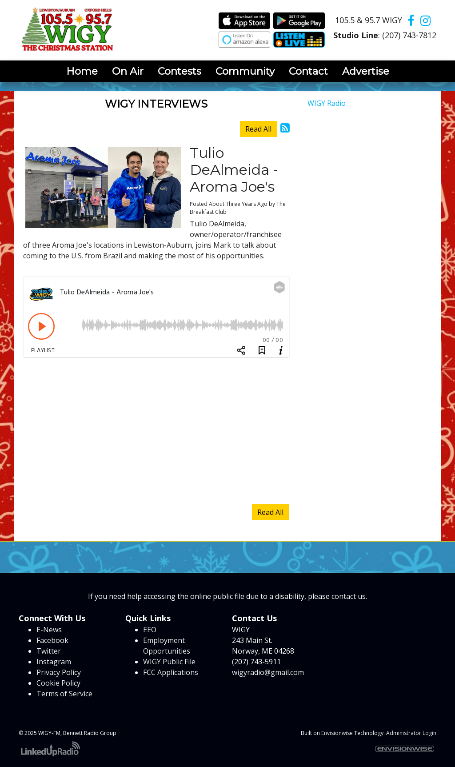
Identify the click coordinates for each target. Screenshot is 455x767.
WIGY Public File (169, 662)
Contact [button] (308, 71)
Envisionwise (337, 733)
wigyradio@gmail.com (268, 672)
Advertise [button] (365, 71)
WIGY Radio (326, 103)
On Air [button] (128, 71)
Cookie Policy (58, 683)
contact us (348, 596)
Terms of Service (64, 694)
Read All (258, 129)
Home (82, 71)
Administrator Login (411, 733)
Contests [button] (179, 71)
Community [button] (245, 71)
